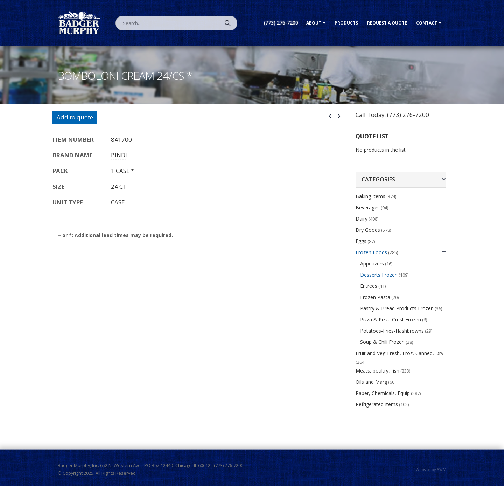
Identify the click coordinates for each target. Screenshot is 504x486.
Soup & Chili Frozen (382, 342)
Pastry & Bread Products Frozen (397, 308)
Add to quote (75, 117)
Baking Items (370, 196)
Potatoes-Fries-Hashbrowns (392, 330)
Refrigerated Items (377, 404)
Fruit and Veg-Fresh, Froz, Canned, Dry (399, 353)
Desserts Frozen (379, 274)
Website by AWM (431, 469)
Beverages (368, 207)
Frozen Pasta (375, 297)
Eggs (361, 241)
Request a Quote (387, 23)
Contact (426, 23)
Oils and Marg (371, 382)
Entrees (368, 286)
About (313, 23)
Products (346, 23)
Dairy (362, 218)
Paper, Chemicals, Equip (383, 393)
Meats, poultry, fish (377, 370)
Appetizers (372, 263)
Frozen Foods (371, 252)
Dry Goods (368, 230)
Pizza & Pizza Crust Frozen (390, 319)
